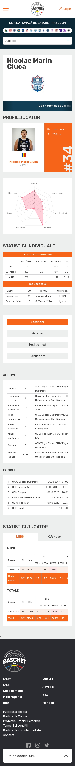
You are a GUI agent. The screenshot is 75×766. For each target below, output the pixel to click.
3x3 (45, 695)
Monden (48, 703)
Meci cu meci (37, 345)
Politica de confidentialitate (22, 730)
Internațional (12, 697)
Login (65, 9)
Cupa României (13, 691)
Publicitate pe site (15, 712)
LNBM (20, 536)
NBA (6, 703)
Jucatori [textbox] (10, 41)
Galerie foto (38, 356)
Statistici (37, 322)
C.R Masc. (54, 536)
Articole (37, 333)
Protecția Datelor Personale (22, 721)
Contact (8, 735)
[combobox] (37, 41)
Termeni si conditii (15, 725)
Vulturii (47, 679)
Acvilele (48, 687)
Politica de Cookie (15, 716)
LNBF (7, 685)
